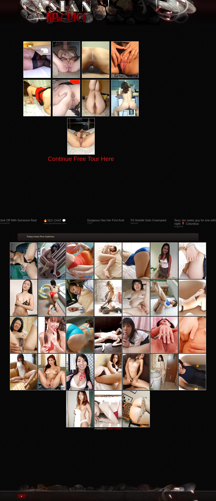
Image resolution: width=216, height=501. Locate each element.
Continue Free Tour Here (81, 158)
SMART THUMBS (114, 429)
